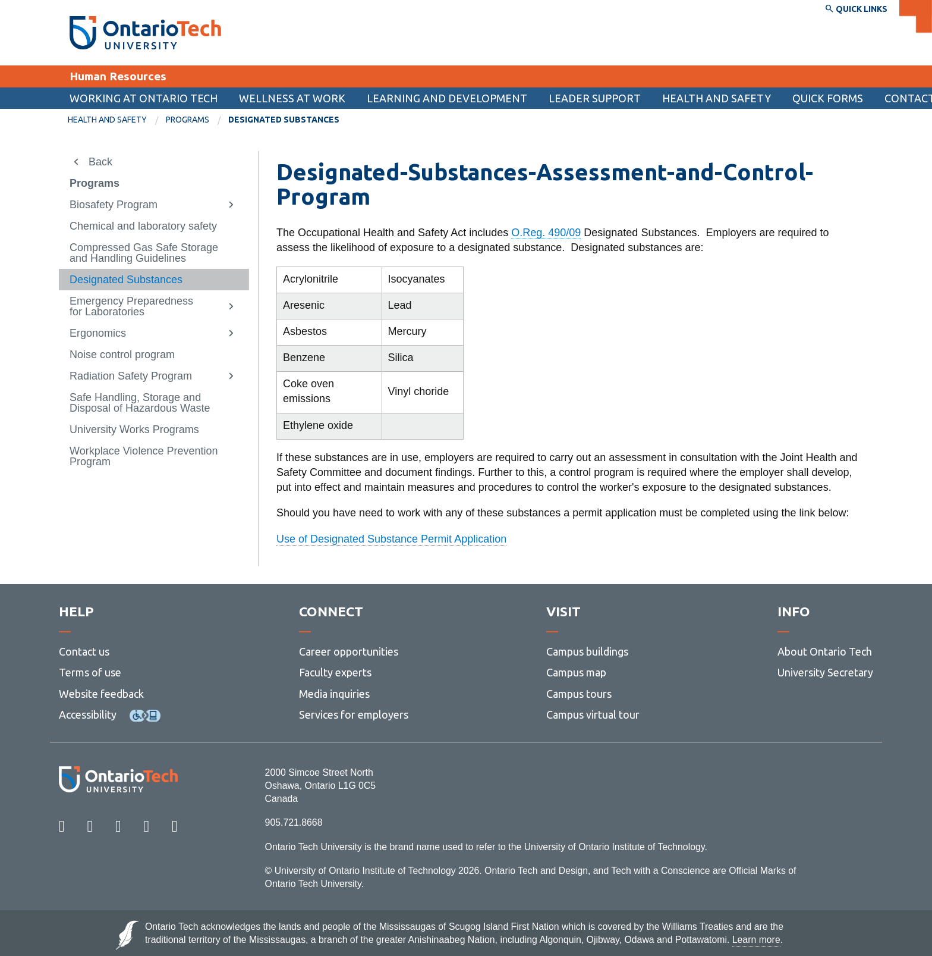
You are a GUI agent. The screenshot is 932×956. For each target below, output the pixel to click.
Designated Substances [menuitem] (283, 119)
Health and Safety (716, 98)
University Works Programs (134, 429)
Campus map (576, 672)
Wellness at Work (292, 98)
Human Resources (118, 76)
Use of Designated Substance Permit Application (391, 539)
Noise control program (122, 355)
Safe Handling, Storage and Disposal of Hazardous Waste (140, 402)
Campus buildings (587, 651)
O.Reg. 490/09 (546, 233)
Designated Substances (126, 280)
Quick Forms (827, 98)
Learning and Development (447, 98)
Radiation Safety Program (131, 376)
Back (100, 162)
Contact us (84, 651)
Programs (187, 119)
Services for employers (353, 714)
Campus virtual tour (593, 714)
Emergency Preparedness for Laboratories (131, 306)
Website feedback (101, 694)
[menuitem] (828, 98)
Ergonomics (98, 333)
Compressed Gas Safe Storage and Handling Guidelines (144, 253)
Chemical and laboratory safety (143, 226)
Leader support (595, 98)
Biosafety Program (114, 205)
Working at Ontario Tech (144, 98)
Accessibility (87, 714)
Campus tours (579, 694)
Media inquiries (334, 694)
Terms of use (90, 672)
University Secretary (825, 672)
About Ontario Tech (824, 651)
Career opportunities (348, 651)
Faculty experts (335, 672)
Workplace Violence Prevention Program (144, 456)
